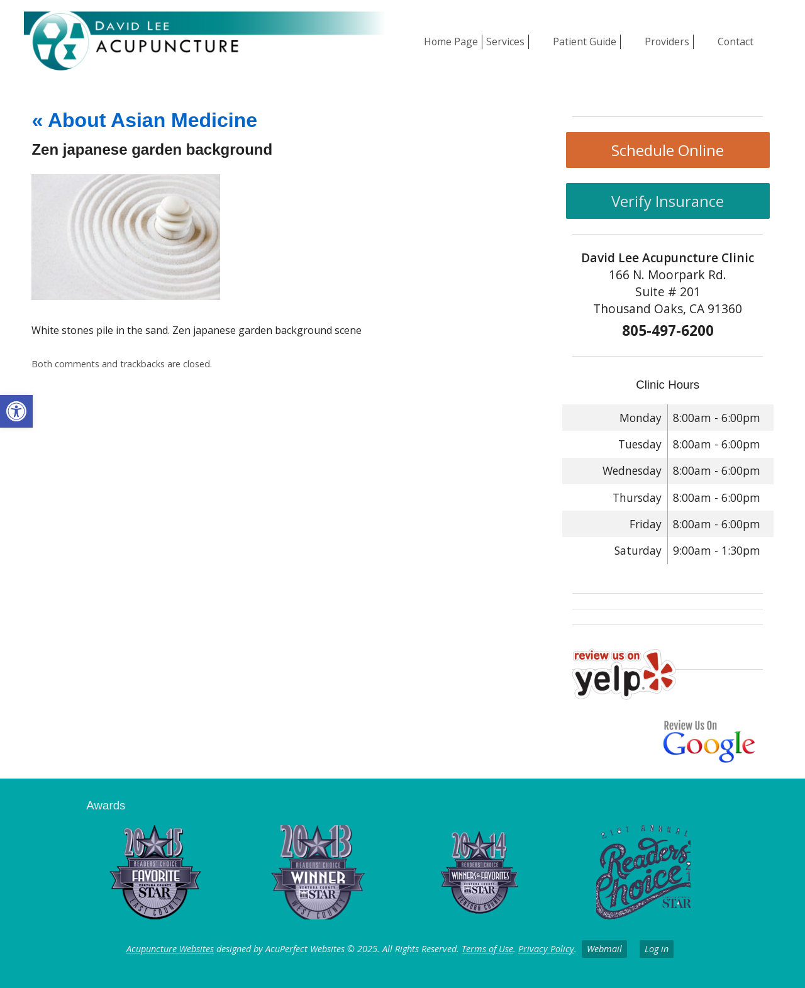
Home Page (451, 41)
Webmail (604, 949)
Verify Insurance (667, 201)
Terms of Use (487, 949)
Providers (667, 41)
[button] (16, 411)
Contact (735, 41)
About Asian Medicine (144, 120)
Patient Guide (584, 41)
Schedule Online (667, 150)
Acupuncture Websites (170, 949)
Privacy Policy (546, 949)
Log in (657, 949)
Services (505, 41)
